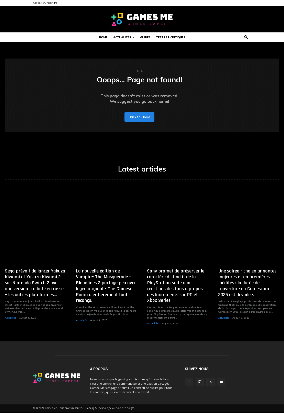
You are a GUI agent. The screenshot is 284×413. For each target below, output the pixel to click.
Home (103, 37)
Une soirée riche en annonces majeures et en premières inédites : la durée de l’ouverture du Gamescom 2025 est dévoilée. (247, 284)
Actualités (123, 37)
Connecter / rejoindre (45, 2)
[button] (246, 38)
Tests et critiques (170, 37)
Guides (145, 37)
